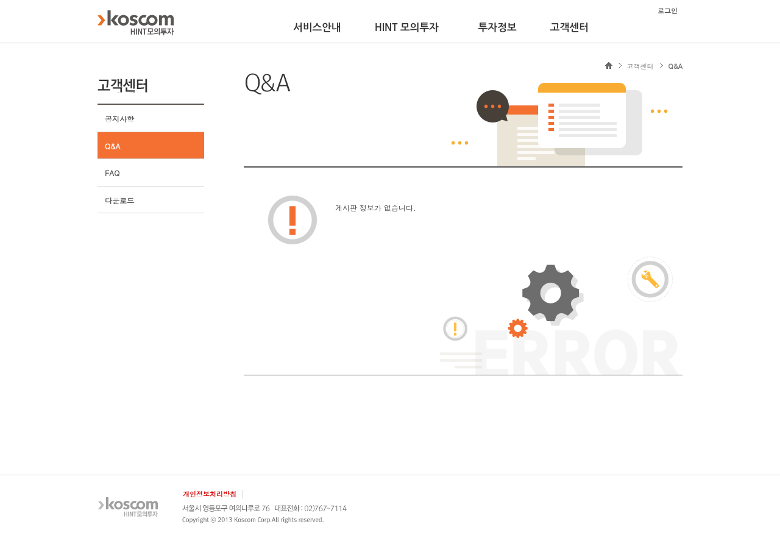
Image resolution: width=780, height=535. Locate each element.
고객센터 (569, 27)
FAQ (112, 173)
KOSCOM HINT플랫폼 (136, 22)
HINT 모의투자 (407, 27)
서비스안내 (317, 27)
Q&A (113, 146)
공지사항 (119, 118)
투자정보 (497, 27)
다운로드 (119, 200)
